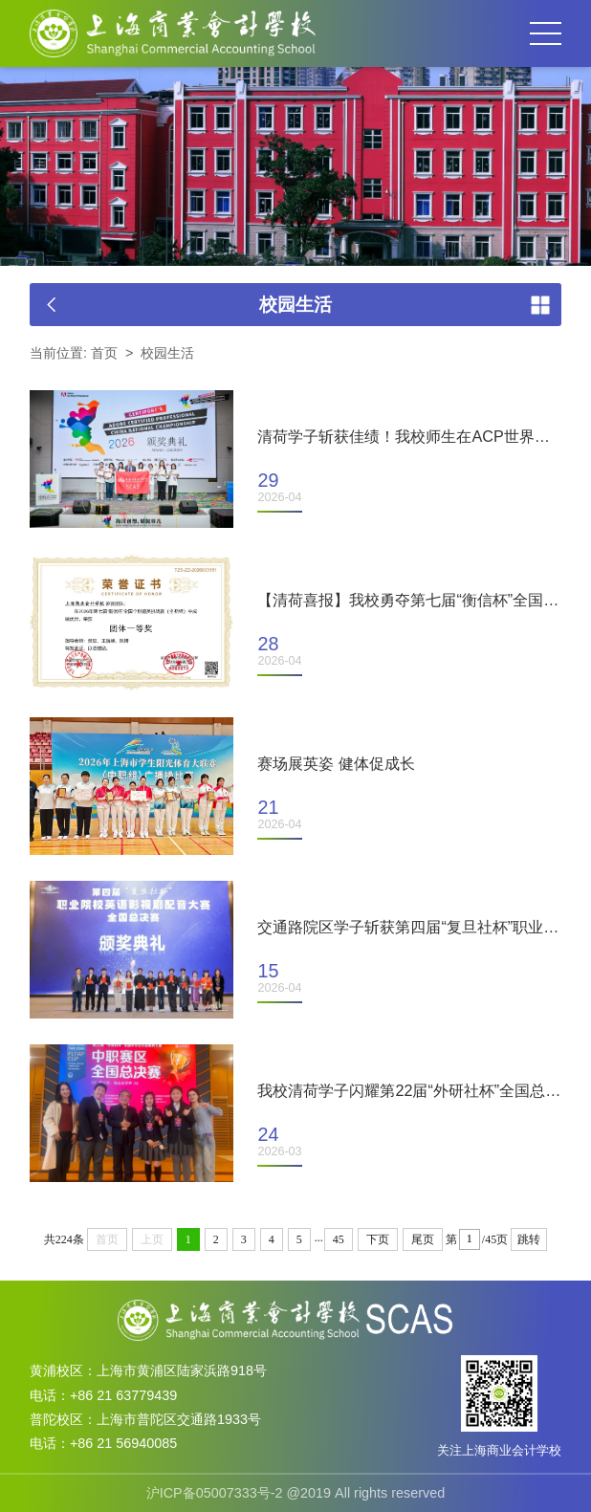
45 (338, 1239)
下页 (377, 1239)
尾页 (422, 1239)
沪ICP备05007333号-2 (214, 1493)
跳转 (528, 1239)
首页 (104, 353)
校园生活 (167, 353)
